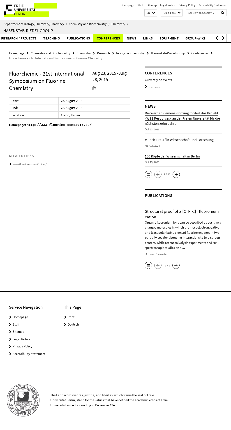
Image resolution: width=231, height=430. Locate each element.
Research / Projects (106, 38)
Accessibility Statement (212, 5)
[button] (150, 13)
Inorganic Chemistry (130, 53)
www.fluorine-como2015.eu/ (30, 164)
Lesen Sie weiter (158, 254)
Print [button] (71, 317)
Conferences (196, 38)
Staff (140, 5)
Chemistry (119, 23)
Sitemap (152, 5)
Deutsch (73, 324)
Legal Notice (167, 5)
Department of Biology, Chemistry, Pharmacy (35, 23)
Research (103, 53)
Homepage (127, 5)
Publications (166, 38)
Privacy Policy (186, 5)
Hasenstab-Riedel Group (28, 30)
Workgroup (71, 38)
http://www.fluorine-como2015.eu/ (59, 125)
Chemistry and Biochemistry (89, 23)
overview (152, 87)
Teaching (139, 38)
